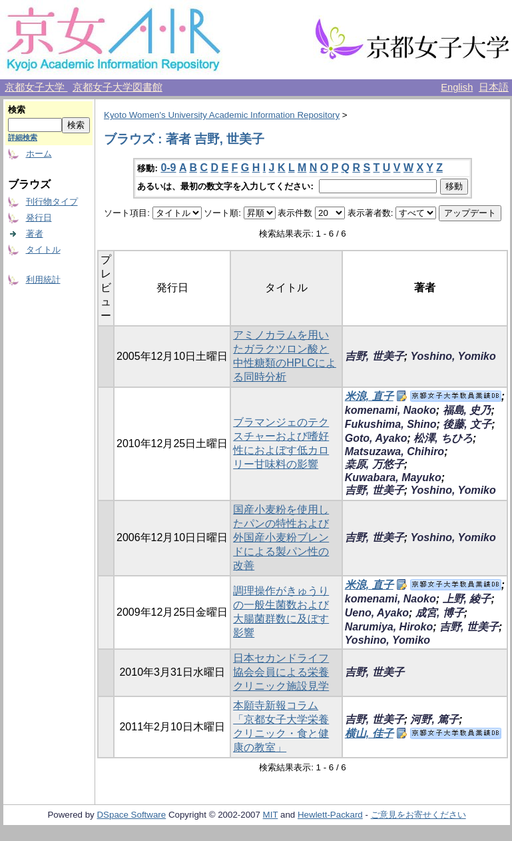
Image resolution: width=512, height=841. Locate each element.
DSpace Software (131, 815)
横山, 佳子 (369, 733)
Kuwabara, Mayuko (393, 477)
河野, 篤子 (434, 719)
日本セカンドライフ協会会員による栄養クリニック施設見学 (281, 672)
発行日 (39, 218)
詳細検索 (22, 137)
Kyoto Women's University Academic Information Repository (222, 115)
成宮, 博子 (439, 612)
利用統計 (43, 280)
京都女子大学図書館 (117, 87)
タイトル (43, 250)
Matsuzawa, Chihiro (394, 451)
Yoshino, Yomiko (452, 356)
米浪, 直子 (369, 396)
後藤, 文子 (467, 424)
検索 (16, 110)
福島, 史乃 (467, 410)
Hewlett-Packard (330, 815)
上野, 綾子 (467, 598)
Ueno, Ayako (377, 612)
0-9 (168, 167)
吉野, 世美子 (374, 356)
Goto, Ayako (376, 438)
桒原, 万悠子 (374, 464)
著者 (34, 234)
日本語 (494, 87)
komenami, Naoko (390, 410)
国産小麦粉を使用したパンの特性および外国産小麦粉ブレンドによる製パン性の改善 (281, 537)
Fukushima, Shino (391, 424)
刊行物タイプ (52, 202)
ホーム (39, 154)
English (457, 87)
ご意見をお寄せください (418, 815)
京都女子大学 (36, 87)
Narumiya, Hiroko (389, 626)
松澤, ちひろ (443, 438)
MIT (270, 815)
